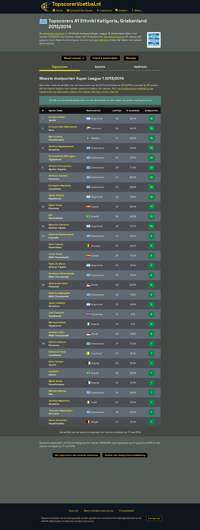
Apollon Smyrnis (57, 169)
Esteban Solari (57, 117)
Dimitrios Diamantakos (61, 234)
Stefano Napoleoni (59, 400)
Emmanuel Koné (57, 351)
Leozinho (54, 371)
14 (151, 148)
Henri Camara (56, 244)
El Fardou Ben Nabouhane (63, 126)
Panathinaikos (56, 139)
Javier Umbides (57, 302)
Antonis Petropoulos (60, 165)
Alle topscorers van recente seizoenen (76, 455)
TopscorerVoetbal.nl (76, 4)
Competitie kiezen (80, 10)
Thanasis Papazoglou (60, 410)
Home (58, 10)
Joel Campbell (56, 312)
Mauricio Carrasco (59, 224)
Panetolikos (55, 247)
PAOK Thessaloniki (59, 257)
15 (151, 128)
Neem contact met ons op (98, 510)
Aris (51, 394)
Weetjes (131, 58)
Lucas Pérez (55, 253)
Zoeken (121, 10)
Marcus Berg (56, 136)
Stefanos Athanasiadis (62, 273)
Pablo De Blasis (57, 263)
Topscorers (59, 67)
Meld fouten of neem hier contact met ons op (71, 521)
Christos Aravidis (58, 175)
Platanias (54, 208)
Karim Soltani (56, 361)
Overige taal (154, 518)
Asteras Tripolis (57, 227)
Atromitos (54, 149)
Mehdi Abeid (55, 381)
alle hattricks (101, 40)
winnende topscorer (54, 33)
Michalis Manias (57, 390)
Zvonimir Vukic (57, 332)
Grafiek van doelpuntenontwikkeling (125, 455)
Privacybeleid (126, 510)
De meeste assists (114, 36)
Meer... (137, 10)
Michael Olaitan (57, 322)
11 (151, 206)
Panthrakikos (56, 218)
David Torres (55, 205)
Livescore (104, 10)
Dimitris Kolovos (57, 341)
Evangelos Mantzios (60, 185)
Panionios (54, 178)
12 (151, 167)
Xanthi (52, 120)
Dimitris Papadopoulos (61, 146)
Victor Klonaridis (58, 420)
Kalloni (52, 374)
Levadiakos (55, 188)
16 (151, 118)
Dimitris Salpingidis (59, 293)
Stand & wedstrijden (105, 58)
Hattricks (140, 67)
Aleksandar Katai (58, 283)
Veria (51, 130)
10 (151, 226)
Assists (100, 67)
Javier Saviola (56, 195)
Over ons (73, 510)
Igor (51, 214)
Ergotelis (54, 237)
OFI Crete (54, 413)
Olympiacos (55, 159)
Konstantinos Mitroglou (62, 156)
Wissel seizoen (74, 58)
